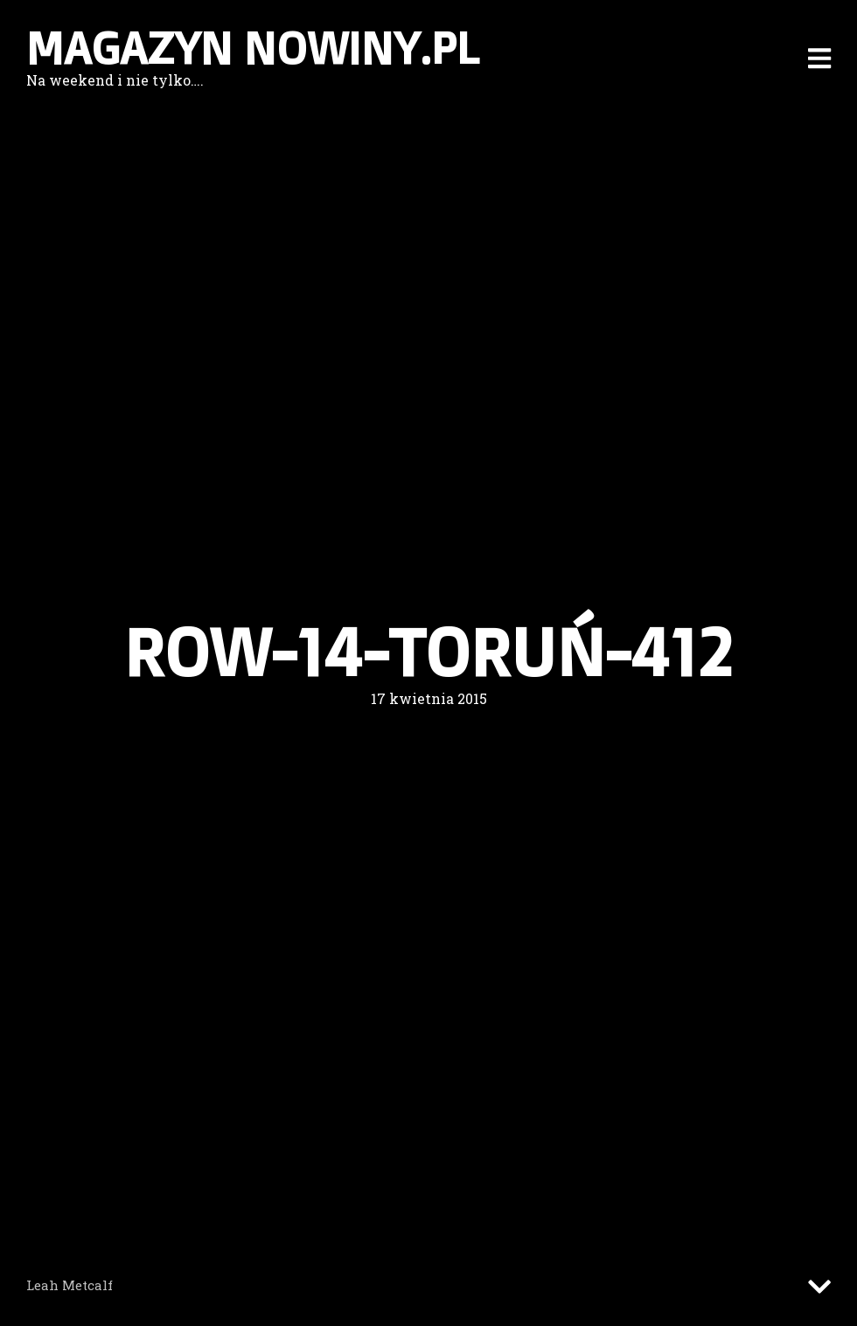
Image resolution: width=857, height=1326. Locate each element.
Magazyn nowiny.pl (252, 48)
